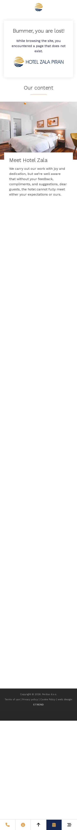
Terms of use (12, 699)
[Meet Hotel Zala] (38, 152)
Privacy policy (30, 699)
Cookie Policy (47, 699)
